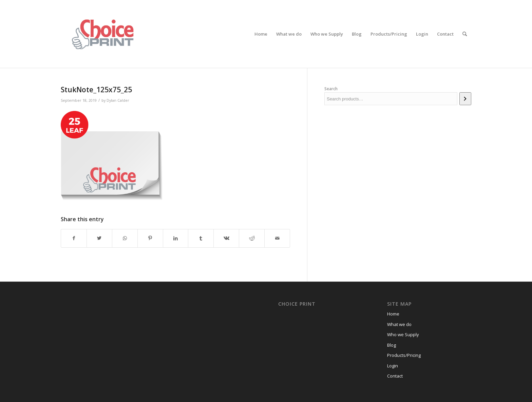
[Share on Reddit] (251, 238)
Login (392, 366)
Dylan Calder (118, 100)
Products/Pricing (404, 355)
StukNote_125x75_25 (96, 89)
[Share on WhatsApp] (124, 238)
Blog (391, 345)
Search (331, 89)
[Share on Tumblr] (200, 238)
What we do (399, 324)
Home (393, 314)
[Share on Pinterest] (150, 238)
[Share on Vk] (226, 238)
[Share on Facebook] (74, 238)
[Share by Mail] (277, 238)
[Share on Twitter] (99, 238)
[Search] (464, 34)
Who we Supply (403, 334)
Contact (395, 376)
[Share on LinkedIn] (175, 238)
